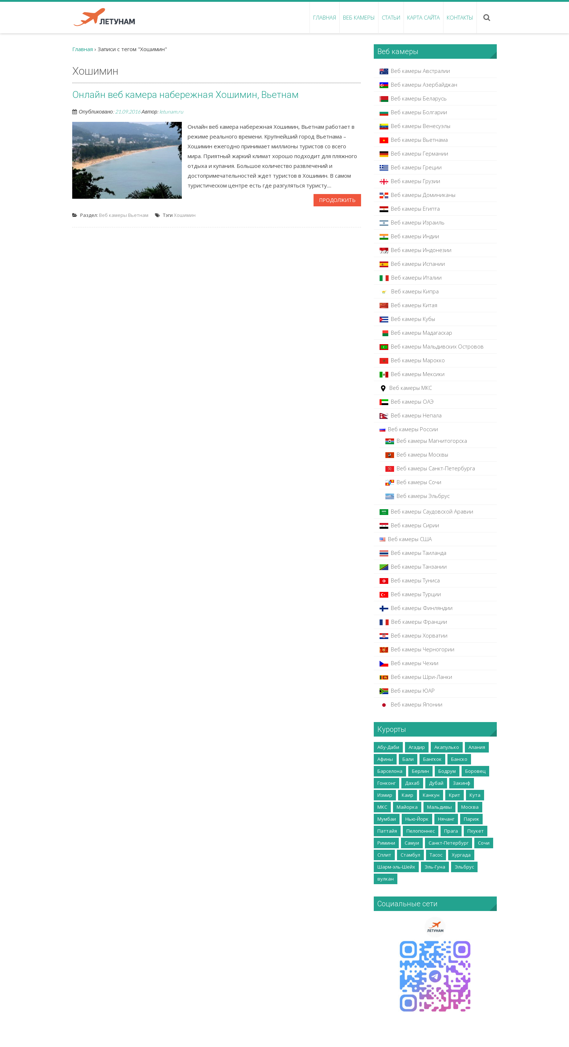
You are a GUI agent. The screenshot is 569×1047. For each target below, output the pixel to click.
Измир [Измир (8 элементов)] (384, 795)
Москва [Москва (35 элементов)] (470, 807)
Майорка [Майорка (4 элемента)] (407, 807)
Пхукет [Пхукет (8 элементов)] (475, 831)
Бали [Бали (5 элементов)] (408, 759)
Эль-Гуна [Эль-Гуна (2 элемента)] (435, 866)
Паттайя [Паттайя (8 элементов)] (387, 831)
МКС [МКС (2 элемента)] (382, 807)
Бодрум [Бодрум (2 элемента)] (447, 771)
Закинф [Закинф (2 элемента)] (461, 783)
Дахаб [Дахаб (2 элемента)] (412, 783)
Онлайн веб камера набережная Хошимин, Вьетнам (185, 94)
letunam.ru (171, 111)
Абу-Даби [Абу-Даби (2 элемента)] (388, 747)
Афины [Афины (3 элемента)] (385, 759)
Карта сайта (423, 17)
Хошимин (185, 215)
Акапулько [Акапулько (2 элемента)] (446, 747)
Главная (324, 17)
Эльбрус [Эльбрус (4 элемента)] (464, 866)
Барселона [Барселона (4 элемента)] (389, 771)
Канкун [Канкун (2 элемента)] (431, 795)
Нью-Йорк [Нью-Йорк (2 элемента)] (417, 819)
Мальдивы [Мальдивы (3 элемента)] (439, 807)
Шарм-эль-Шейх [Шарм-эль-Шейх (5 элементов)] (396, 866)
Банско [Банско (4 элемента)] (459, 759)
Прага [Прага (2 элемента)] (451, 831)
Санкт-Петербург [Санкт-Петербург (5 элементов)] (448, 843)
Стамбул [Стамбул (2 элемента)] (410, 855)
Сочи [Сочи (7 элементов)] (484, 843)
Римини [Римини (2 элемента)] (386, 843)
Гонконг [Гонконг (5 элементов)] (386, 783)
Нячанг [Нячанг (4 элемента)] (446, 819)
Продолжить (337, 200)
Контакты (460, 17)
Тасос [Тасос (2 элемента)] (436, 855)
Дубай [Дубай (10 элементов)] (436, 783)
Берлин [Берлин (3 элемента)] (420, 771)
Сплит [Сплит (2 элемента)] (384, 855)
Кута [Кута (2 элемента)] (475, 795)
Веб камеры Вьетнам (123, 215)
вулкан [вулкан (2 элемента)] (385, 878)
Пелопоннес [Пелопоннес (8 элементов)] (420, 831)
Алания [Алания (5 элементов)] (476, 747)
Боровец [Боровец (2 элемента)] (475, 771)
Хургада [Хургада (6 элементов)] (461, 855)
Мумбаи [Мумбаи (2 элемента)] (386, 819)
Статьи (391, 17)
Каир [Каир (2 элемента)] (407, 795)
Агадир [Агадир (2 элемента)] (417, 747)
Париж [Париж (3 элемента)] (471, 819)
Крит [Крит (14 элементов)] (454, 795)
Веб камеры (359, 17)
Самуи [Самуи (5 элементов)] (412, 843)
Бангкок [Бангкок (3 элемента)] (432, 759)
